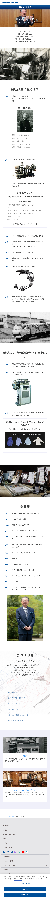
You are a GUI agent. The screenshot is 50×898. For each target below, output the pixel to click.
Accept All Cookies (25, 896)
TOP (2, 816)
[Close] (46, 878)
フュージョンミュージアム (25, 789)
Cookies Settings (25, 885)
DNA (13, 816)
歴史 (25, 756)
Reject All (25, 890)
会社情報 (7, 816)
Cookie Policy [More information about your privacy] (18, 881)
